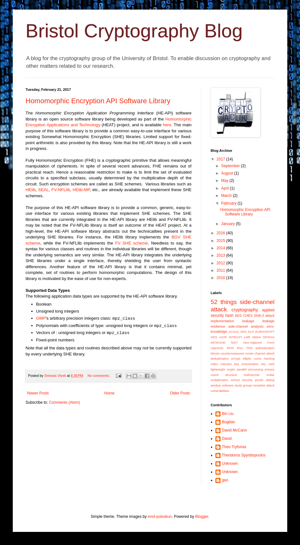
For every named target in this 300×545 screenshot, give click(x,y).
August (227, 173)
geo (225, 480)
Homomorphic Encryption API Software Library (98, 101)
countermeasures (232, 353)
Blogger (201, 516)
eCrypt (235, 358)
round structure (224, 375)
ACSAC (234, 331)
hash (229, 315)
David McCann (234, 430)
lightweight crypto (223, 369)
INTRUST (235, 337)
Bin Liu (228, 413)
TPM (249, 348)
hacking (269, 358)
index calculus (221, 364)
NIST (234, 342)
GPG (214, 337)
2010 (221, 278)
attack (269, 315)
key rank (267, 364)
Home (109, 393)
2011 (221, 270)
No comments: (99, 376)
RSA (240, 348)
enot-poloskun (160, 516)
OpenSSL (217, 348)
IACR (223, 337)
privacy (269, 369)
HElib (31, 189)
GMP (41, 318)
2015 (221, 240)
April (225, 188)
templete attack (263, 385)
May (225, 180)
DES (243, 331)
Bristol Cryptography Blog (134, 31)
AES (238, 315)
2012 (221, 263)
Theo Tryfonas (234, 447)
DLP (251, 331)
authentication (264, 348)
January (228, 224)
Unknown (230, 463)
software (227, 385)
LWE (247, 337)
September (231, 166)
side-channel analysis (245, 326)
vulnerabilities (220, 391)
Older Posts (180, 393)
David (227, 438)
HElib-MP (81, 189)
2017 (221, 159)
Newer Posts (38, 393)
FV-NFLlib (60, 189)
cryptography (244, 309)
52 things (224, 302)
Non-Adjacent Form (258, 342)
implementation (222, 321)
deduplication (220, 358)
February (229, 203)
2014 (221, 248)
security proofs (252, 380)
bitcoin (215, 353)
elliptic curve (252, 358)
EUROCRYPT (264, 331)
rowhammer (252, 375)
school (235, 380)
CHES (248, 315)
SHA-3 (259, 315)
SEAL (43, 189)
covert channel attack (259, 353)
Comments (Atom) (64, 402)
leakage (248, 321)
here (167, 124)
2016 (221, 233)
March (227, 195)
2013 (221, 255)
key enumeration (246, 364)
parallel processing (250, 369)
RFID (230, 348)
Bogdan (228, 422)
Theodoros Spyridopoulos (244, 455)
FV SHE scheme (131, 243)
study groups (243, 385)
